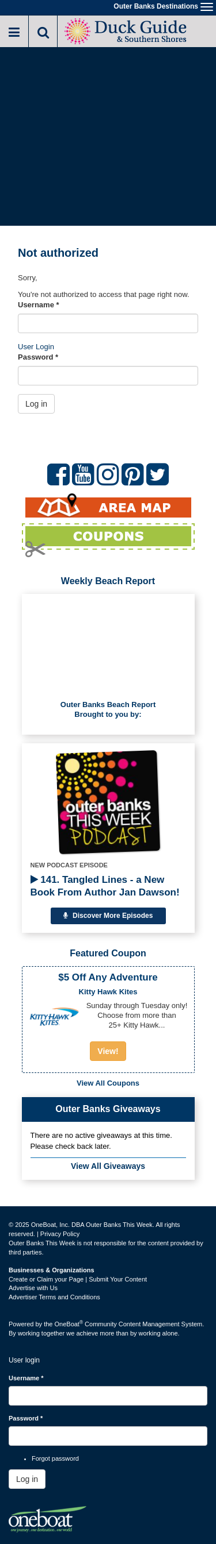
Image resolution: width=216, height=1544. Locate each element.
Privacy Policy (59, 1233)
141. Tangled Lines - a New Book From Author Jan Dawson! (105, 886)
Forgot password (55, 1458)
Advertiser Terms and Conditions (54, 1297)
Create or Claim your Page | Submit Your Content (78, 1279)
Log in (36, 403)
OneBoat (69, 1324)
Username (38, 304)
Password (38, 357)
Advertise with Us (33, 1287)
